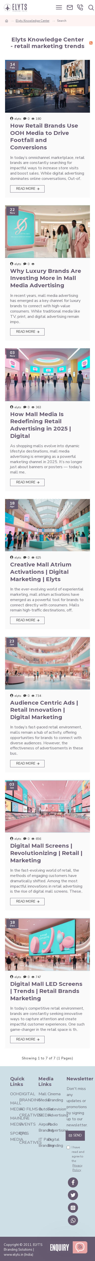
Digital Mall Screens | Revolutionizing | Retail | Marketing (46, 853)
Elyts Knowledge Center (32, 21)
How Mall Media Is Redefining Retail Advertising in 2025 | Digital (40, 425)
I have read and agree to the (76, 1158)
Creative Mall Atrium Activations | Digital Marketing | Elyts (40, 571)
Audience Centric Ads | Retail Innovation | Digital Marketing (44, 710)
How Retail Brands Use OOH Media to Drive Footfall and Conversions (44, 136)
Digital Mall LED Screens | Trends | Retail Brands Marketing (46, 991)
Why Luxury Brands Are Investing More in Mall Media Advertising (45, 278)
